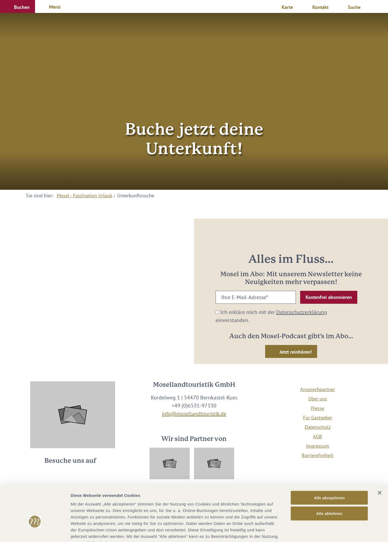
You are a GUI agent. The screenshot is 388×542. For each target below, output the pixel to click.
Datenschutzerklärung (301, 312)
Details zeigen (286, 531)
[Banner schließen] (380, 459)
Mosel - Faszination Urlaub (84, 195)
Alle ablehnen (329, 480)
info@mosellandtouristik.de (194, 413)
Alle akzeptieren (329, 464)
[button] (17, 6)
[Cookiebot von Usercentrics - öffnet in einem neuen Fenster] (34, 531)
